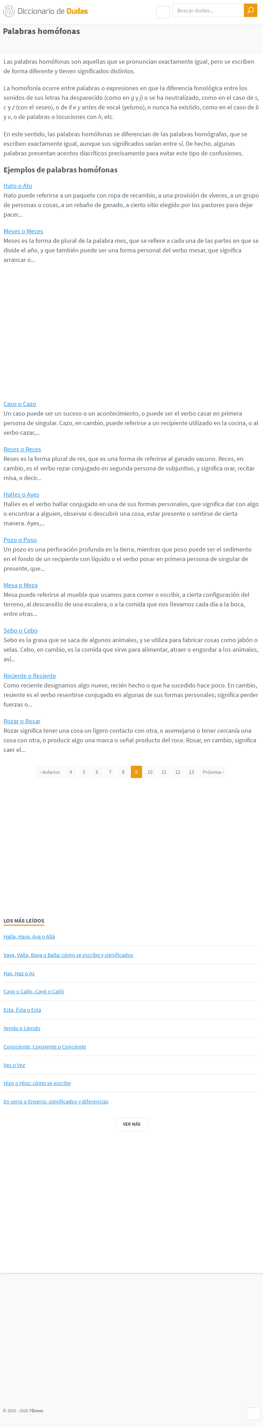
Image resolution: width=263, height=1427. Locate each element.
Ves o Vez (14, 1064)
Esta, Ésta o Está (22, 1009)
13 (191, 772)
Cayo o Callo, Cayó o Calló (34, 991)
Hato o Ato (18, 186)
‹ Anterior (50, 772)
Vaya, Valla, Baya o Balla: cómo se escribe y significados (68, 954)
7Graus (36, 1411)
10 (149, 772)
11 (163, 772)
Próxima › (213, 772)
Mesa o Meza (21, 585)
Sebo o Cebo (21, 630)
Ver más (131, 1124)
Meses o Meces (23, 231)
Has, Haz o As (19, 973)
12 (177, 772)
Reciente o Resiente (30, 676)
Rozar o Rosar (22, 721)
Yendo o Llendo (22, 1028)
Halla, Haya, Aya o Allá (29, 936)
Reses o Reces (22, 449)
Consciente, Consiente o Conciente (45, 1046)
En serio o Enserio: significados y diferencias (56, 1101)
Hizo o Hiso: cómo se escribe (37, 1082)
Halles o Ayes (21, 494)
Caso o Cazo (20, 404)
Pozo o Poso (20, 540)
